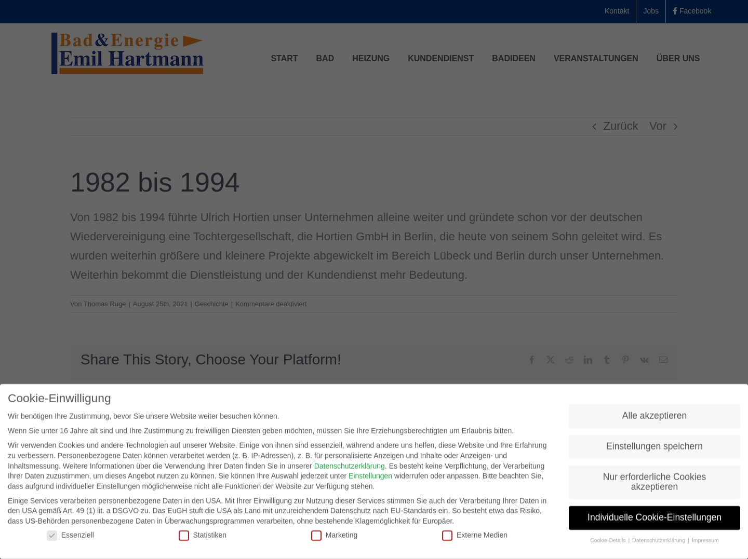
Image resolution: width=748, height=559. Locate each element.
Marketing (334, 537)
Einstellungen (370, 478)
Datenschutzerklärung (349, 468)
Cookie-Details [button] (608, 543)
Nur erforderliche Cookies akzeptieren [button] (654, 484)
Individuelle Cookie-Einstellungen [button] (654, 520)
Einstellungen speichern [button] (654, 448)
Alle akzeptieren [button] (654, 418)
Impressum (705, 543)
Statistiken (203, 537)
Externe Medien (474, 537)
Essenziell (70, 537)
